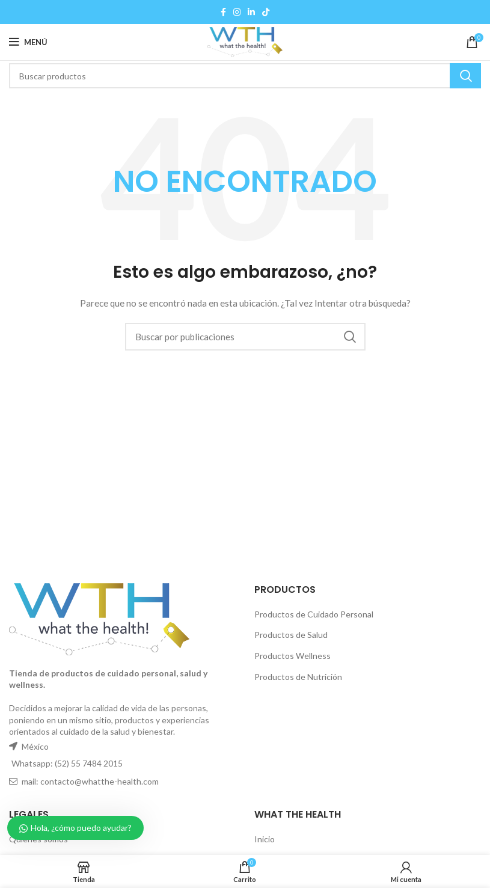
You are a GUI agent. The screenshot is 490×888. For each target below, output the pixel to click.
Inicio (264, 839)
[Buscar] (245, 75)
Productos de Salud (291, 634)
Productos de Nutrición (298, 677)
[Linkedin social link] (251, 12)
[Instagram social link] (237, 12)
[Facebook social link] (223, 12)
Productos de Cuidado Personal (313, 614)
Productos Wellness (292, 656)
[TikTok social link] (266, 12)
